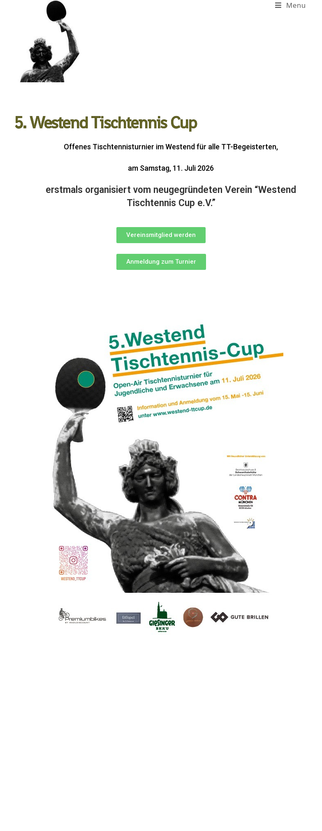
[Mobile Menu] (290, 5)
